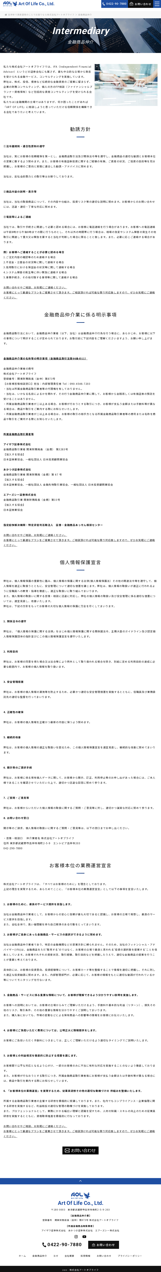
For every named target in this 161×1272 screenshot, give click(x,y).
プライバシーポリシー (130, 1254)
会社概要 (69, 1254)
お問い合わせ (140, 4)
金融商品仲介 (39, 1254)
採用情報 (85, 1254)
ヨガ (55, 1254)
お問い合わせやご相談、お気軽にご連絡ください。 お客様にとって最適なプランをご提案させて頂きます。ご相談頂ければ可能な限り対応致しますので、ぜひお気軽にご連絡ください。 (79, 292)
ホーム (22, 1254)
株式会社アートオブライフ (84, 1268)
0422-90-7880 (116, 3)
